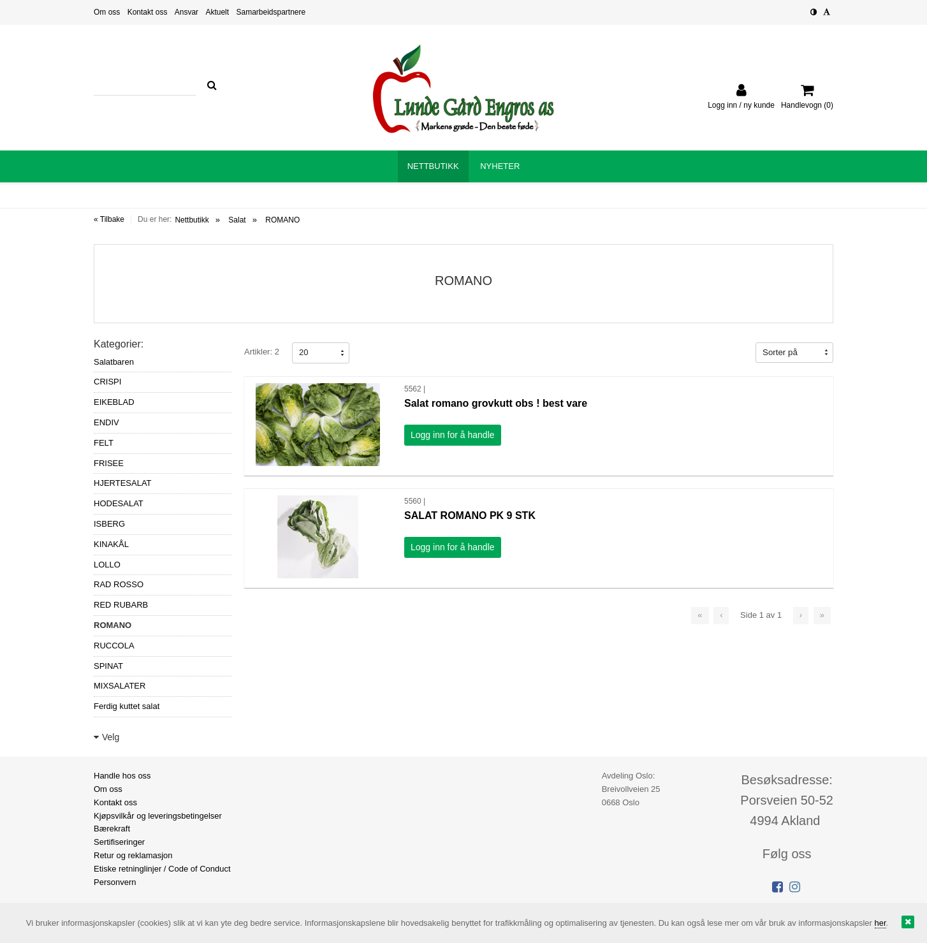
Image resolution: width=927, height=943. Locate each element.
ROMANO (282, 220)
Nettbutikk (191, 220)
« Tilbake (109, 219)
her (880, 923)
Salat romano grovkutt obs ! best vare (495, 403)
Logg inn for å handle (453, 435)
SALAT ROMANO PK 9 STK (470, 515)
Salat (236, 220)
